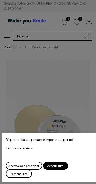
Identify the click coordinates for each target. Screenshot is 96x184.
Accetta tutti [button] (55, 166)
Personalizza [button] (19, 174)
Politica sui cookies (19, 148)
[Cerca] (86, 36)
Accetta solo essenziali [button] (24, 166)
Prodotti (10, 47)
